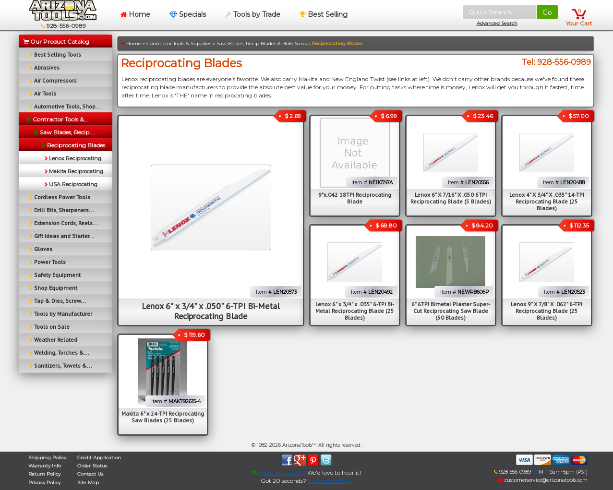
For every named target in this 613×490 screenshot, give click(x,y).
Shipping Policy (47, 457)
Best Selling (324, 14)
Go (547, 12)
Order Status (92, 466)
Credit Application (99, 457)
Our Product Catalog (56, 41)
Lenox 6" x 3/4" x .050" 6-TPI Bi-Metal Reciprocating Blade (211, 311)
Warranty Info (44, 466)
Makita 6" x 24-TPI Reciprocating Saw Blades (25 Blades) (162, 417)
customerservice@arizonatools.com (543, 480)
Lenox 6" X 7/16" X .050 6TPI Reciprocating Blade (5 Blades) (450, 198)
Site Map (88, 482)
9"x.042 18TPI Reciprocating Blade (354, 198)
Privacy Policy (44, 482)
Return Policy (44, 474)
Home (135, 14)
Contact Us (90, 474)
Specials (187, 14)
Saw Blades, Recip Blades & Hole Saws (261, 43)
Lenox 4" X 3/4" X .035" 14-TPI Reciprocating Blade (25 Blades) (546, 201)
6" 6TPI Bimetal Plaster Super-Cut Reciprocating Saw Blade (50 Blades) (450, 310)
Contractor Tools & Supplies (178, 43)
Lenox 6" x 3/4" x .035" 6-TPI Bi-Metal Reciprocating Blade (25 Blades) (354, 310)
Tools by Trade (252, 14)
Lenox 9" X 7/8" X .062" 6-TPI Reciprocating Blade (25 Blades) (546, 310)
